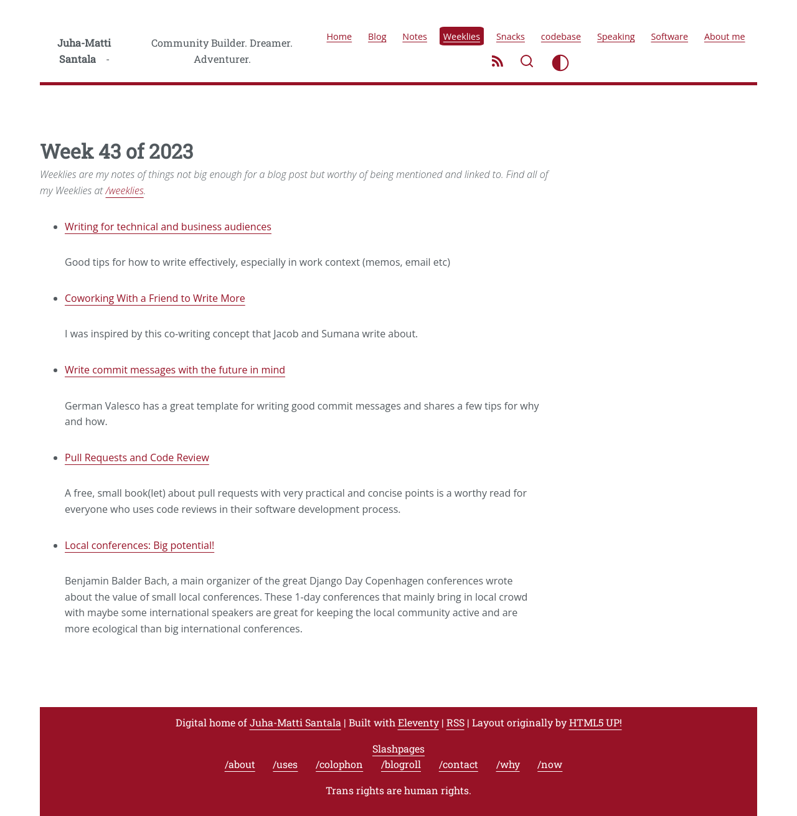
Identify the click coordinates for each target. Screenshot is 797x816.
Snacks (510, 36)
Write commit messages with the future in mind (175, 370)
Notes (414, 36)
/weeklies (125, 190)
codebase (561, 36)
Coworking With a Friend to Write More (155, 298)
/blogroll (401, 764)
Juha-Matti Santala (84, 50)
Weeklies (461, 36)
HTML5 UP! (595, 722)
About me (724, 36)
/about (240, 764)
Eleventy (418, 722)
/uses (285, 764)
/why (508, 764)
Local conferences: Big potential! (139, 545)
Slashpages (398, 748)
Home (339, 36)
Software (669, 36)
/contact (458, 764)
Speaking (616, 36)
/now (549, 764)
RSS (455, 722)
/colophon (339, 764)
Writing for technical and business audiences (168, 226)
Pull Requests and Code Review (137, 457)
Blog (377, 36)
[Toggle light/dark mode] (560, 62)
